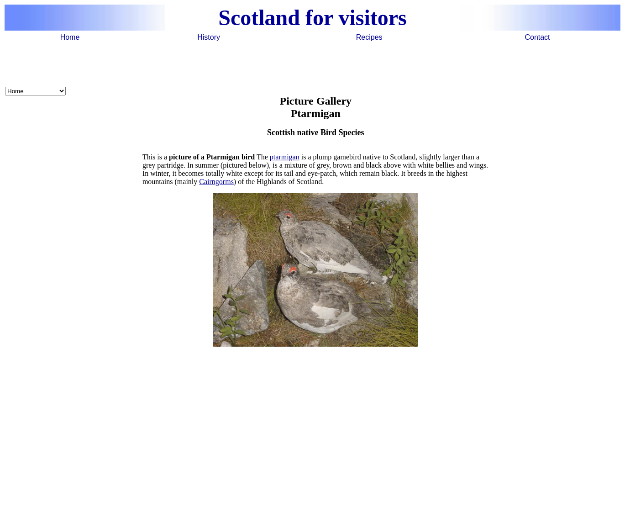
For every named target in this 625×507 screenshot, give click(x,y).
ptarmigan (284, 157)
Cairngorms (216, 181)
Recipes (369, 37)
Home (70, 37)
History (208, 37)
